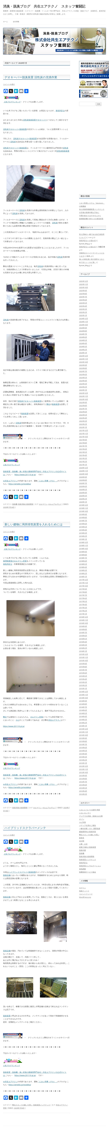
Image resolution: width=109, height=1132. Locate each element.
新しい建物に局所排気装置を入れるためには (34, 524)
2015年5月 (83, 676)
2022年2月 (83, 424)
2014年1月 (83, 726)
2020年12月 (83, 468)
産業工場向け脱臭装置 (87, 847)
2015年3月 (83, 682)
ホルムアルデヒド (55, 504)
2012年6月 (83, 785)
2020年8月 (83, 480)
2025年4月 (83, 306)
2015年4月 (83, 679)
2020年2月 (83, 499)
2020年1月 (83, 502)
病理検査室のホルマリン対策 (15, 561)
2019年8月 (83, 517)
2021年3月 (83, 458)
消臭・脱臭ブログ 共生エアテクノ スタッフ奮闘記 (44, 6)
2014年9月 (83, 701)
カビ (17, 720)
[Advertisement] (92, 150)
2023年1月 (83, 390)
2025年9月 (83, 290)
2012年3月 (83, 794)
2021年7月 (83, 446)
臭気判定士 (60, 110)
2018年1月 (83, 576)
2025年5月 (83, 303)
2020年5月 (83, 489)
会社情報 (16, 21)
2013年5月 (83, 750)
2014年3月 (83, 719)
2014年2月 (83, 723)
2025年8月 (83, 293)
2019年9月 (83, 514)
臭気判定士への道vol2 (87, 240)
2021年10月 (83, 436)
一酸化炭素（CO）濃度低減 (89, 828)
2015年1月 (83, 688)
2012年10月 (83, 772)
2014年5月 (83, 713)
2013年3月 (83, 757)
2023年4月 (83, 381)
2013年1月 (83, 763)
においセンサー (85, 813)
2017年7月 (83, 595)
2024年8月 (83, 331)
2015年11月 (83, 657)
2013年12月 (83, 729)
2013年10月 (83, 735)
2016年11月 (83, 620)
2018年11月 (83, 545)
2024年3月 (83, 346)
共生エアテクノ (54, 720)
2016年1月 (83, 651)
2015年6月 (83, 673)
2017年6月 (83, 598)
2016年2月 (83, 648)
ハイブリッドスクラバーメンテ (25, 828)
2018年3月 (83, 570)
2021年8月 (83, 443)
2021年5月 (83, 452)
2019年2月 (83, 536)
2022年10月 (83, 399)
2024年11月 (83, 321)
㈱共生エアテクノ (10, 481)
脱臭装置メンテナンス (41, 1105)
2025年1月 (83, 315)
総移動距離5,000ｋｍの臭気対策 (91, 218)
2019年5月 (83, 527)
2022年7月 (83, 409)
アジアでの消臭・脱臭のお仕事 (91, 816)
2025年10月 (83, 287)
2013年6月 (83, 747)
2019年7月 (83, 520)
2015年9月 (83, 663)
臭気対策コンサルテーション (90, 866)
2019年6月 (83, 524)
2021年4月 (83, 455)
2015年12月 (83, 654)
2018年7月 (83, 558)
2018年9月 (83, 552)
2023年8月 (83, 368)
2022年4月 (83, 418)
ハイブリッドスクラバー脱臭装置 (22, 872)
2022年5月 (83, 415)
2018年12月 (83, 542)
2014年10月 (83, 698)
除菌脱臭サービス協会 (87, 872)
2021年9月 (83, 440)
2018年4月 (83, 567)
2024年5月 (83, 340)
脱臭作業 (82, 850)
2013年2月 (83, 760)
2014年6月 (83, 710)
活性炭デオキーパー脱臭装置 (15, 129)
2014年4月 (83, 716)
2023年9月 (83, 365)
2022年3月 (83, 421)
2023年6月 (83, 374)
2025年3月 (83, 309)
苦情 (4, 1108)
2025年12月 (83, 281)
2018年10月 (83, 548)
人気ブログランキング (12, 102)
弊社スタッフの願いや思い (22, 1105)
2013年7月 (83, 744)
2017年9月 (83, 589)
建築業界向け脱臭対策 (87, 831)
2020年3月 (83, 496)
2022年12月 (83, 393)
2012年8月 (83, 778)
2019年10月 (83, 511)
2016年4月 (83, 642)
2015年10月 (83, 660)
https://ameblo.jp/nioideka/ (20, 484)
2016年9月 (83, 626)
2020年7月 (83, 483)
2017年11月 (83, 583)
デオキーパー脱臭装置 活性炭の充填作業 (31, 77)
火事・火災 (83, 844)
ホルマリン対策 (36, 717)
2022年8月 (83, 405)
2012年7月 (83, 782)
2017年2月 (83, 611)
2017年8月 (83, 592)
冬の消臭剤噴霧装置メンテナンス (91, 209)
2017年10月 (83, 586)
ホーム (5, 21)
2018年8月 (83, 555)
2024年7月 (83, 334)
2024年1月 (83, 353)
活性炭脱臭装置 (63, 151)
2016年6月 (83, 635)
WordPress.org (85, 897)
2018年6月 (83, 561)
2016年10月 (83, 623)
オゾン (81, 819)
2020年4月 (83, 492)
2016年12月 (83, 617)
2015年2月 (83, 685)
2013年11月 (83, 732)
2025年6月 (83, 300)
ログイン (82, 888)
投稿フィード (84, 891)
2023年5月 (83, 377)
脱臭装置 (55, 404)
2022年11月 (83, 396)
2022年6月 (83, 412)
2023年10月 (83, 362)
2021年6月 (83, 449)
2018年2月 (83, 573)
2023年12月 (83, 356)
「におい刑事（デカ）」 (47, 481)
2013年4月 (83, 754)
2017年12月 (83, 580)
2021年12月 (83, 430)
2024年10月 (83, 325)
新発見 (81, 838)
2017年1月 (83, 614)
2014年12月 (83, 691)
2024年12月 (83, 318)
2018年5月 (83, 564)
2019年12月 (83, 505)
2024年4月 (83, 343)
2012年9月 (83, 775)
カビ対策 (82, 822)
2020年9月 (83, 477)
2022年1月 (83, 427)
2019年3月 (83, 533)
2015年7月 (83, 670)
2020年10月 (83, 474)
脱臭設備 (6, 875)
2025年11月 (83, 284)
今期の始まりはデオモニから (90, 215)
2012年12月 (83, 766)
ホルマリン (43, 504)
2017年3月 (83, 607)
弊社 (48, 404)
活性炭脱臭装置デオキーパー (35, 120)
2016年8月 (83, 629)
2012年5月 (83, 788)
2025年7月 (83, 297)
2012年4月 (83, 791)
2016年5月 (83, 639)
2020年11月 (83, 471)
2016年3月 (83, 645)
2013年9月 (83, 738)
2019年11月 (83, 508)
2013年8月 (83, 741)
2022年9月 (83, 402)
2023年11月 (83, 359)
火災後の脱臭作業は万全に (89, 212)
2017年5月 (83, 601)
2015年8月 (83, 667)
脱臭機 (14, 504)
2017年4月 (83, 604)
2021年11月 (83, 433)
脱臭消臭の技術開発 (25, 504)
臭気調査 (82, 869)
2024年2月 (83, 349)
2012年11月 (83, 769)
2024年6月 (83, 337)
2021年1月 (83, 464)
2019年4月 (83, 530)
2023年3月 (83, 384)
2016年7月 (83, 632)
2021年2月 (83, 461)
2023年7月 (83, 371)
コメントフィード (86, 894)
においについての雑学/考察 (89, 810)
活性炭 (13, 141)
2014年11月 (83, 695)
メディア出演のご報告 (87, 825)
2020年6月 (83, 486)
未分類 (81, 841)
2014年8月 (83, 704)
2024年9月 (83, 328)
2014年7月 (83, 707)
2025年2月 (83, 312)
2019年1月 (83, 539)
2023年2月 (83, 387)
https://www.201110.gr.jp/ (25, 474)
